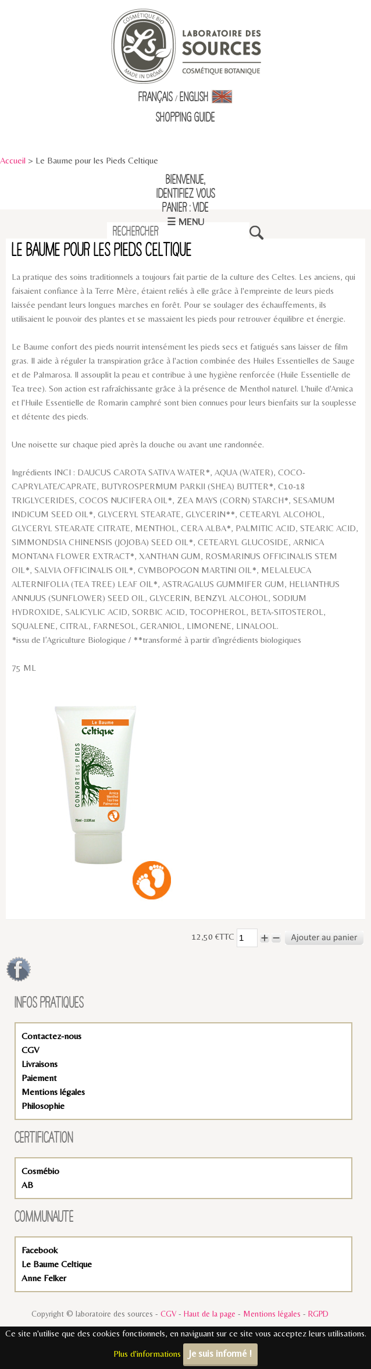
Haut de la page (210, 1313)
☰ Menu (185, 221)
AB (27, 1184)
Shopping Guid (183, 118)
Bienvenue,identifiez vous (185, 187)
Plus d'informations (147, 1354)
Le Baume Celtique (57, 1264)
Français (155, 98)
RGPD (318, 1313)
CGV (30, 1049)
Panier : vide (185, 208)
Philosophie (43, 1105)
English (206, 98)
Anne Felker (44, 1277)
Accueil (13, 160)
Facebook (40, 1250)
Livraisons (40, 1063)
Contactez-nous (51, 1035)
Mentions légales (53, 1091)
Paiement (39, 1077)
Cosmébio (40, 1170)
